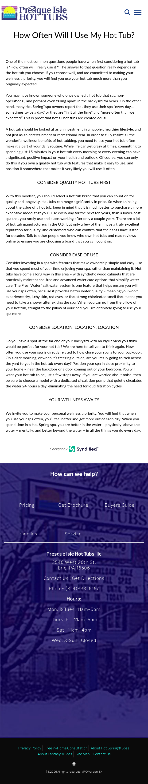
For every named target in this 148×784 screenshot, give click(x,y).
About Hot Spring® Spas (110, 748)
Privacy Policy (29, 748)
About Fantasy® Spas (55, 754)
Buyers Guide (120, 505)
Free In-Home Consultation (66, 748)
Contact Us (56, 578)
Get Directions (88, 578)
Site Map (83, 754)
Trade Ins (27, 534)
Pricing (27, 505)
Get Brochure (73, 505)
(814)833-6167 (81, 589)
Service (73, 534)
